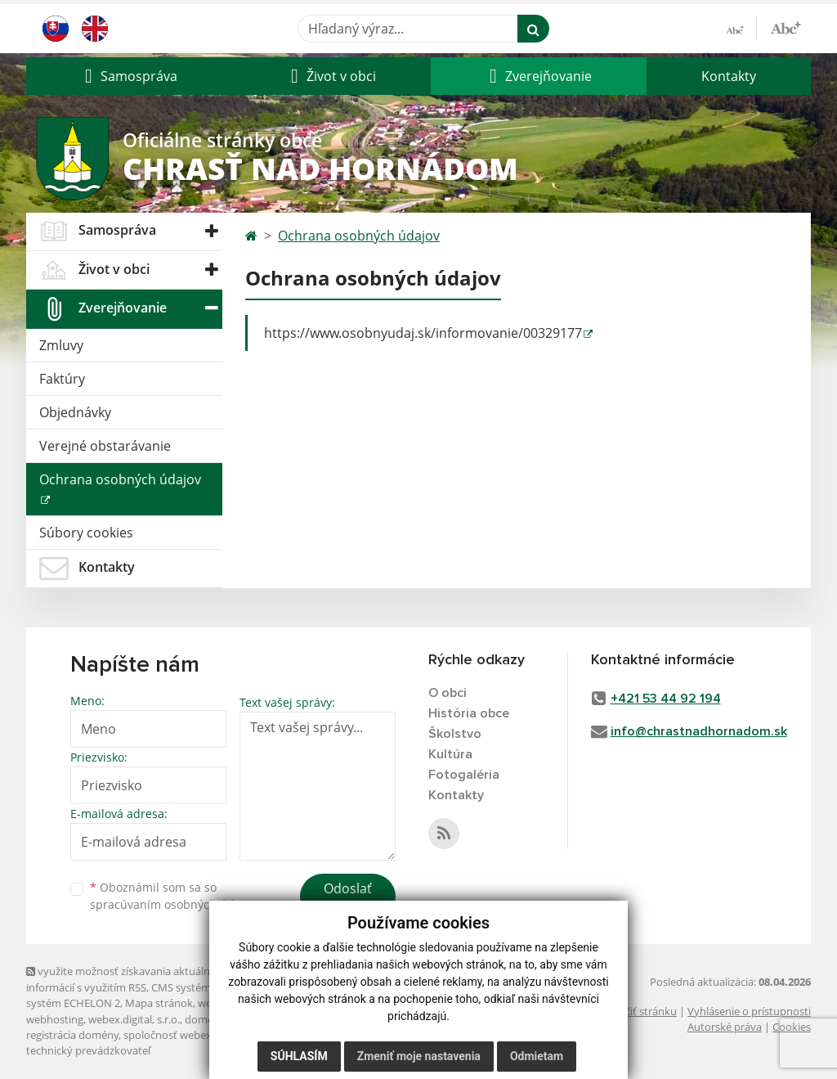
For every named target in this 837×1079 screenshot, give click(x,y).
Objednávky (75, 412)
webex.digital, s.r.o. (134, 1019)
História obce (468, 713)
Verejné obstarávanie (105, 446)
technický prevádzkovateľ (88, 1050)
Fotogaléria (463, 774)
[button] (129, 76)
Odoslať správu (348, 898)
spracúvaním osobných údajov (173, 904)
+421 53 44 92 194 (666, 698)
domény (205, 1019)
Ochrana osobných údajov (120, 479)
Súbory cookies (86, 533)
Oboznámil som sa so (173, 895)
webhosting (54, 1019)
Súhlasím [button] (299, 1056)
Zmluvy (61, 345)
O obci (447, 692)
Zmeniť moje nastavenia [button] (419, 1056)
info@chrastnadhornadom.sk (699, 731)
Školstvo (454, 733)
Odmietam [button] (536, 1056)
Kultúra (450, 754)
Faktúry (62, 379)
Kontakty (728, 76)
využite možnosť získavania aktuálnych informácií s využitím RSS (126, 979)
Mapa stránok (159, 1003)
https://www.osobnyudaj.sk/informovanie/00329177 (423, 333)
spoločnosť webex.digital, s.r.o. (197, 1034)
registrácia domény (72, 1034)
